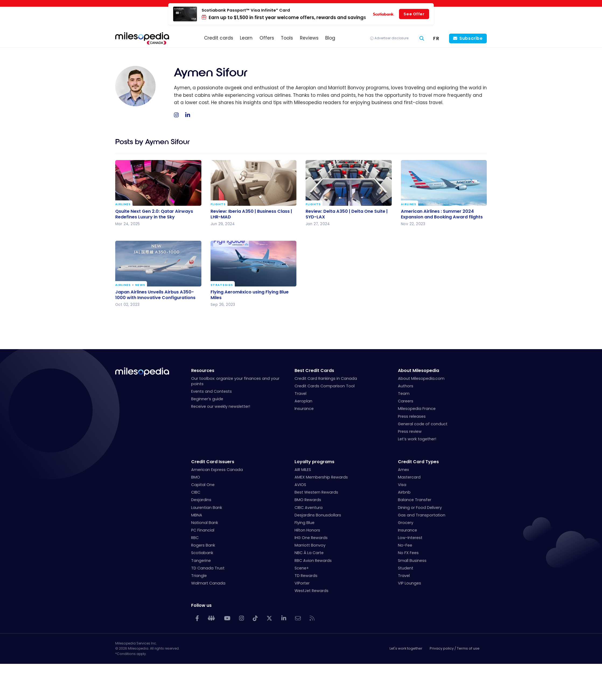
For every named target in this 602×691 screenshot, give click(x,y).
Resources (202, 370)
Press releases (412, 416)
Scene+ (302, 568)
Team (404, 393)
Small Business (412, 560)
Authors (405, 386)
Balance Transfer (414, 499)
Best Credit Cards (314, 370)
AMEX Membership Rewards (321, 477)
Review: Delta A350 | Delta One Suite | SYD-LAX (347, 213)
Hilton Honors (307, 530)
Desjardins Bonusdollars (318, 515)
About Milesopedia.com (421, 378)
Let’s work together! (417, 439)
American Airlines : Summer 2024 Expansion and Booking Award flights (442, 213)
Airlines (123, 204)
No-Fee (405, 545)
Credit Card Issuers (212, 462)
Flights (218, 204)
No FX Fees (408, 552)
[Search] (421, 38)
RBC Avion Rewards (313, 560)
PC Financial (202, 530)
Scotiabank (202, 552)
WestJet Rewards (311, 590)
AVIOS (300, 484)
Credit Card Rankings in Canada (326, 378)
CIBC (195, 492)
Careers (405, 401)
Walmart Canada (208, 583)
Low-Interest (410, 537)
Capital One (203, 484)
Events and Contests (211, 391)
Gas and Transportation (421, 515)
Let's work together (406, 648)
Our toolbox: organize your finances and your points (235, 381)
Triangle (199, 575)
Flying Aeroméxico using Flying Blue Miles (250, 294)
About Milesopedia (418, 370)
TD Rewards (306, 575)
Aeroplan (303, 401)
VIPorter (302, 583)
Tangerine (201, 560)
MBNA (196, 515)
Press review (410, 431)
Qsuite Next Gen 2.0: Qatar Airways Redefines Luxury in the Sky (154, 213)
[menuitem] (436, 38)
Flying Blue (304, 522)
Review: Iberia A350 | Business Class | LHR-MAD (251, 213)
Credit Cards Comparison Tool (325, 386)
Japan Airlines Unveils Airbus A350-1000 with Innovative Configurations (155, 294)
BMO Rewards (308, 499)
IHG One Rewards (311, 537)
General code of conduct (422, 424)
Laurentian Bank (206, 507)
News (140, 285)
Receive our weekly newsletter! (220, 406)
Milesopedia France (417, 408)
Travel (300, 393)
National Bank (204, 522)
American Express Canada (217, 469)
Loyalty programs (314, 462)
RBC (195, 537)
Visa (402, 484)
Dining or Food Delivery (420, 507)
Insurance (304, 408)
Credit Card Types (418, 462)
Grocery (405, 522)
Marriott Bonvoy (310, 545)
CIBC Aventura (309, 507)
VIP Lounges (409, 583)
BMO (195, 477)
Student (405, 568)
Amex (403, 469)
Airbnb (404, 492)
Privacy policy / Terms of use (455, 648)
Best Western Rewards (316, 492)
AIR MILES (303, 469)
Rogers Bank (203, 545)
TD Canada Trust (208, 568)
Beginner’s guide (207, 399)
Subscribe (471, 38)
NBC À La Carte (309, 552)
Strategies (222, 285)
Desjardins (201, 499)
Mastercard (409, 477)
